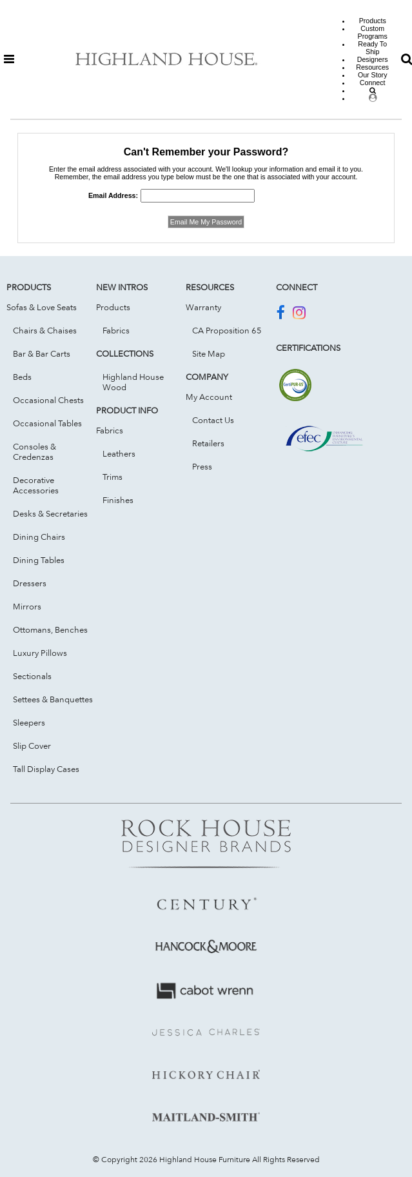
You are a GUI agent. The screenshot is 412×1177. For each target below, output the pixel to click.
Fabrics (116, 330)
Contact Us (213, 420)
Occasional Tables (47, 423)
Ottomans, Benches (50, 629)
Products (113, 307)
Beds (22, 376)
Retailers (208, 443)
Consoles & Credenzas (34, 451)
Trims (113, 476)
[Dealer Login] (373, 98)
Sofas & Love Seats (41, 307)
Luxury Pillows (40, 653)
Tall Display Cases (46, 769)
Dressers (29, 583)
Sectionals (32, 676)
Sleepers (29, 722)
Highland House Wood (133, 381)
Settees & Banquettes (53, 699)
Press (202, 466)
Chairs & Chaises (45, 330)
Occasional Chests (48, 400)
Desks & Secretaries (50, 513)
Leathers (119, 453)
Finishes (118, 500)
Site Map (208, 353)
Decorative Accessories (36, 485)
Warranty (203, 307)
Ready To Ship (372, 47)
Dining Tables (38, 560)
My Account (209, 396)
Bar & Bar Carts (41, 353)
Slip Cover (32, 745)
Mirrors (27, 606)
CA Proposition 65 (227, 330)
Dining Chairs (39, 536)
